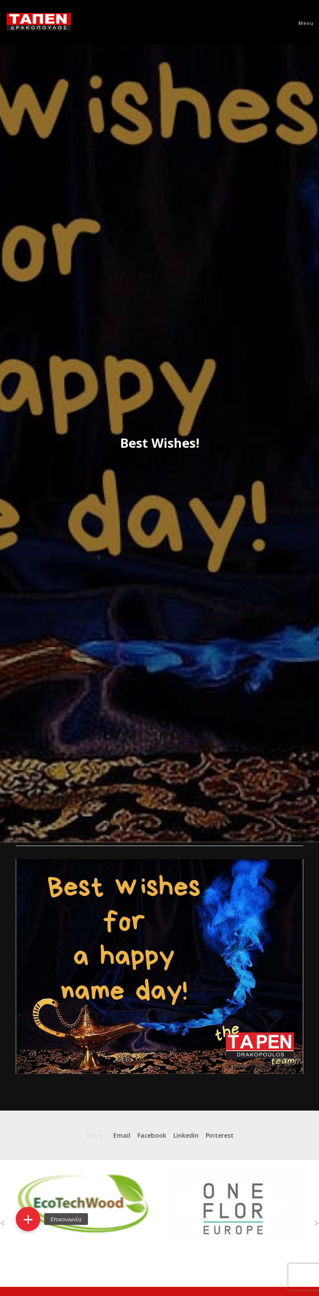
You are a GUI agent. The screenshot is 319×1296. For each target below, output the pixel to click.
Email (121, 1135)
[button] (28, 1219)
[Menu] (302, 22)
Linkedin (186, 1135)
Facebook (151, 1135)
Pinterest (220, 1135)
